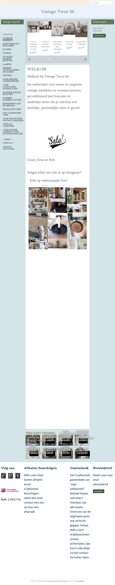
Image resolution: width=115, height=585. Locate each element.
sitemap (50, 581)
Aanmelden (98, 491)
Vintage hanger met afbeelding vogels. (83, 435)
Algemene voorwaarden (8, 147)
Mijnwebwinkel (80, 581)
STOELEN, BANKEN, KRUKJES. (8, 58)
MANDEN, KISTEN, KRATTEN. (12, 93)
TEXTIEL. (7, 75)
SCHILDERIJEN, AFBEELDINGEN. (11, 80)
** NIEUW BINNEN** (8, 39)
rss (54, 581)
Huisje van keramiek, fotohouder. (45, 44)
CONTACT (8, 143)
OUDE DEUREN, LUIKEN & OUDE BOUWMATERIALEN (13, 131)
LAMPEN (7, 64)
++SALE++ (7, 139)
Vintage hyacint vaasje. (82, 451)
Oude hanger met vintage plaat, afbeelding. (34, 447)
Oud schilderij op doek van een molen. (66, 435)
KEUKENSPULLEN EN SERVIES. (12, 104)
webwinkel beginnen (62, 581)
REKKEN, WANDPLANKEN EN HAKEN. (11, 69)
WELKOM (7, 34)
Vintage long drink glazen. (49, 437)
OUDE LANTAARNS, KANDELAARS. (10, 86)
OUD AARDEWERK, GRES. (12, 113)
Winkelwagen (99, 36)
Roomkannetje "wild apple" (50, 451)
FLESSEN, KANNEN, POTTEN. (12, 98)
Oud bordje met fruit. (65, 449)
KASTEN (7, 49)
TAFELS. (7, 52)
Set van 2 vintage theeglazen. (34, 437)
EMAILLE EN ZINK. (12, 109)
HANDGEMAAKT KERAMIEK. (11, 44)
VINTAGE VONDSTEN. (9, 125)
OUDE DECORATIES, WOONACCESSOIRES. (13, 119)
